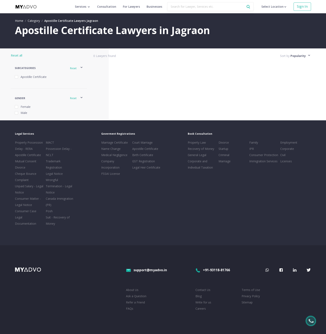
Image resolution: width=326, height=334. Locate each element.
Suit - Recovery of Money (58, 220)
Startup (223, 149)
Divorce (224, 142)
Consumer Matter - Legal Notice (28, 202)
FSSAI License (110, 174)
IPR (251, 149)
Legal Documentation (25, 220)
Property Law (197, 142)
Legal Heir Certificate (146, 167)
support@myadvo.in (146, 270)
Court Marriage (142, 142)
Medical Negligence (114, 155)
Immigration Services (263, 161)
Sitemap (247, 302)
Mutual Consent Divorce (25, 164)
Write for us (203, 302)
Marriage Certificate (114, 142)
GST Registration (143, 161)
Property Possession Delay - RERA (29, 146)
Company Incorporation (110, 164)
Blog (198, 296)
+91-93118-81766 (212, 270)
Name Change (111, 149)
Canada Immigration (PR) (59, 202)
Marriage (225, 161)
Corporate (287, 149)
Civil (282, 155)
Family (253, 142)
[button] (49, 68)
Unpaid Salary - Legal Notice (29, 189)
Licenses (286, 161)
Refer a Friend (135, 302)
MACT (50, 142)
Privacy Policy (251, 296)
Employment (288, 142)
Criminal (224, 155)
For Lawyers (131, 7)
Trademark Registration (54, 164)
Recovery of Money (201, 149)
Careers (200, 309)
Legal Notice (54, 174)
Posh (49, 211)
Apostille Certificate (28, 155)
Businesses (154, 7)
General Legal (197, 155)
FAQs (129, 309)
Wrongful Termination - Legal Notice (59, 186)
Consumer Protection (263, 155)
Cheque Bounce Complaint (25, 177)
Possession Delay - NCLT (59, 152)
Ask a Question (136, 296)
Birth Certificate (142, 155)
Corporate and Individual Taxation (200, 164)
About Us (132, 290)
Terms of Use (251, 290)
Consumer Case (25, 211)
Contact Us (202, 290)
